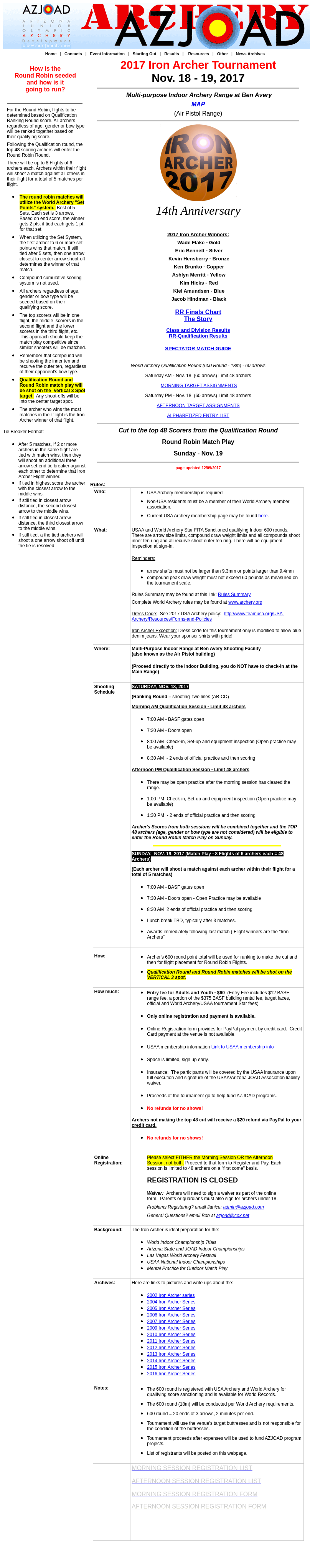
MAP (198, 104)
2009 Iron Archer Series (171, 1328)
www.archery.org (245, 602)
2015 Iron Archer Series (171, 1367)
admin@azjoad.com (243, 1207)
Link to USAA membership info (242, 1047)
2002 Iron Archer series (171, 1295)
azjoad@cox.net (232, 1215)
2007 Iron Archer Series (171, 1321)
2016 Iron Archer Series (171, 1373)
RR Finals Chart (198, 312)
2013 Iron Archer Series (171, 1354)
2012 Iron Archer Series (171, 1347)
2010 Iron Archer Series (171, 1334)
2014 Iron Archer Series (171, 1360)
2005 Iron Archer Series (171, 1308)
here (262, 515)
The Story (198, 319)
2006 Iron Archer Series (171, 1315)
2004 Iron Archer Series (171, 1302)
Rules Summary (234, 594)
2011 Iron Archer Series (171, 1341)
